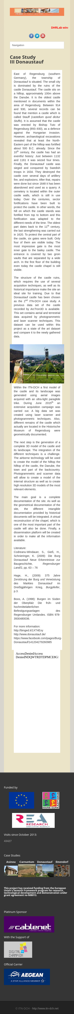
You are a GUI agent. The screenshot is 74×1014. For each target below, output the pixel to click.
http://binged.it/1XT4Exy (28, 630)
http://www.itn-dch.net (45, 1008)
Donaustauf (44, 862)
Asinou (11, 862)
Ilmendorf (62, 862)
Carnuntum (27, 862)
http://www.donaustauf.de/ (30, 634)
